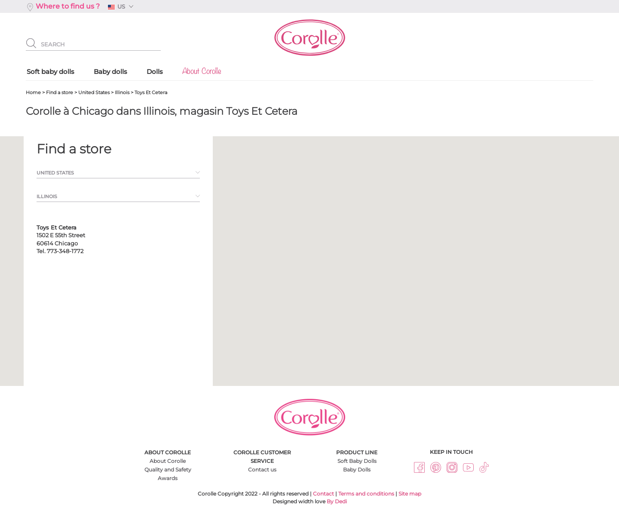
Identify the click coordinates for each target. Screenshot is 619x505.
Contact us (262, 469)
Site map (409, 493)
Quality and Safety (167, 469)
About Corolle (168, 461)
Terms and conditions (366, 493)
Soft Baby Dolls (357, 461)
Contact (323, 493)
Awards (168, 478)
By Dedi (337, 501)
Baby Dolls (357, 469)
